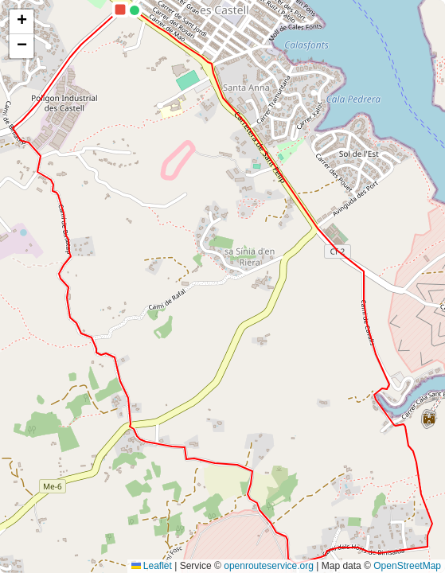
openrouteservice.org (269, 565)
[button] (134, 10)
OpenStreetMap (407, 565)
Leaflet (151, 565)
